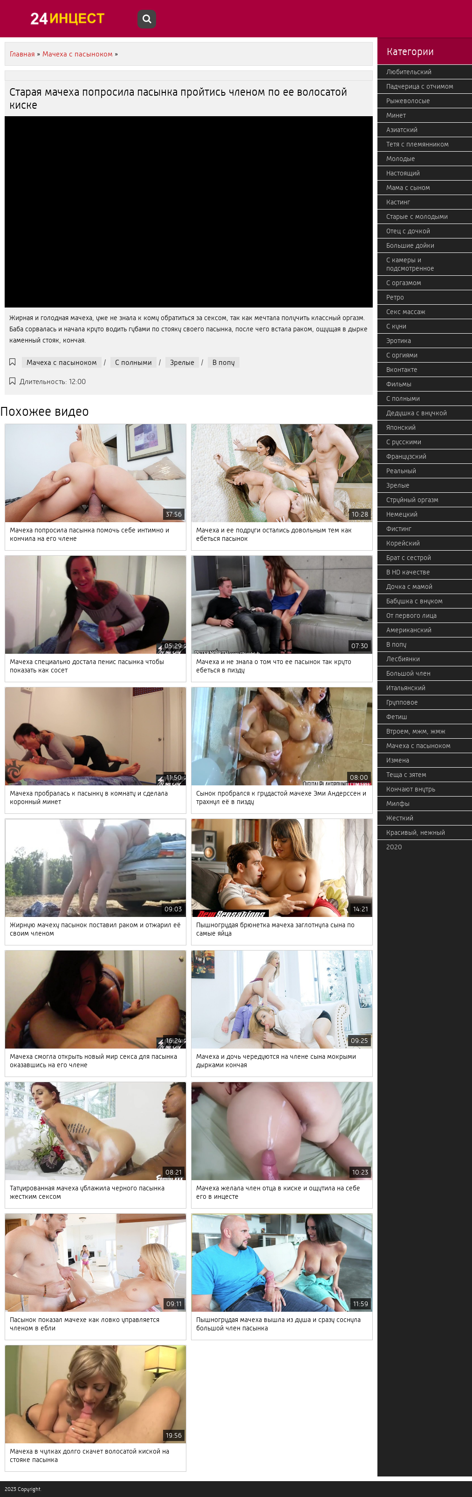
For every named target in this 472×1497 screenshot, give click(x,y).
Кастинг (398, 202)
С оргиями (401, 355)
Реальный (401, 471)
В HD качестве (408, 572)
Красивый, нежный (415, 832)
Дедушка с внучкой (416, 413)
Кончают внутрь (410, 789)
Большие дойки (410, 245)
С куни (396, 326)
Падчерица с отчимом (419, 86)
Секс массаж (405, 312)
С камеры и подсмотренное (410, 264)
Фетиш (396, 717)
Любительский (408, 72)
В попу (223, 362)
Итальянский (405, 688)
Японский (401, 427)
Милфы (398, 803)
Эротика (398, 340)
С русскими (403, 442)
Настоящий (403, 173)
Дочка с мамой (409, 586)
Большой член (408, 673)
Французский (406, 456)
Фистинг (398, 529)
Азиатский (401, 130)
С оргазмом (403, 283)
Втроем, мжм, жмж (415, 731)
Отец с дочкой (408, 231)
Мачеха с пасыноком (62, 362)
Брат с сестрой (408, 557)
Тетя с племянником (417, 144)
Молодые (400, 158)
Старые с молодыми (417, 216)
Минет (396, 115)
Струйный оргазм (412, 500)
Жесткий (399, 818)
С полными (133, 362)
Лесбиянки (403, 659)
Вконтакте (401, 369)
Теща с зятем (406, 774)
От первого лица (411, 615)
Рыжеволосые (408, 101)
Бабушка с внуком (414, 601)
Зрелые (182, 362)
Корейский (403, 543)
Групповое (402, 702)
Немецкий (401, 514)
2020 (394, 847)
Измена (397, 760)
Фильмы (398, 384)
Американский (408, 630)
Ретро (395, 297)
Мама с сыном (408, 187)
